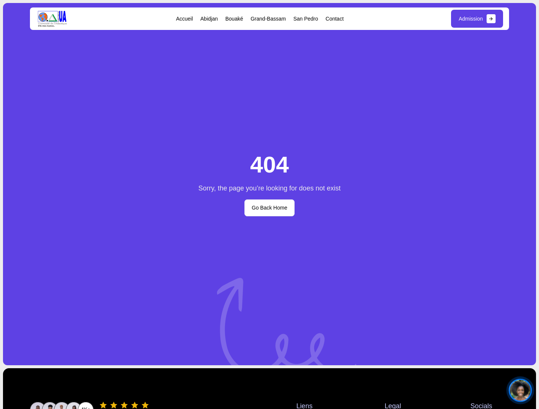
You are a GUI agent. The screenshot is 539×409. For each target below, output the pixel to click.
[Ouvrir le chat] (520, 390)
